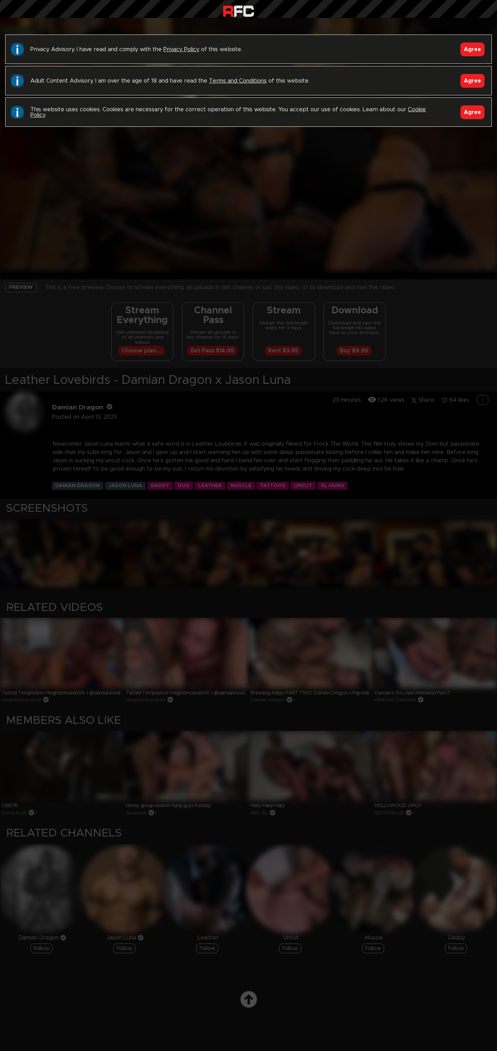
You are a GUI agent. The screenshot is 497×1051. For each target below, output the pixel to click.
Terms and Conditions (238, 81)
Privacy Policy (181, 49)
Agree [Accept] (472, 49)
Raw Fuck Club (238, 10)
